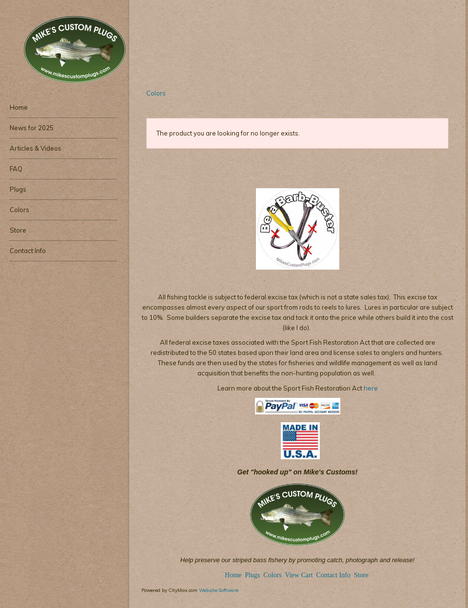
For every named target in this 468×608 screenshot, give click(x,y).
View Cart (298, 575)
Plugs (253, 575)
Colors (156, 93)
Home (233, 575)
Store (361, 575)
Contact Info (333, 575)
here (370, 388)
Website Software (218, 590)
